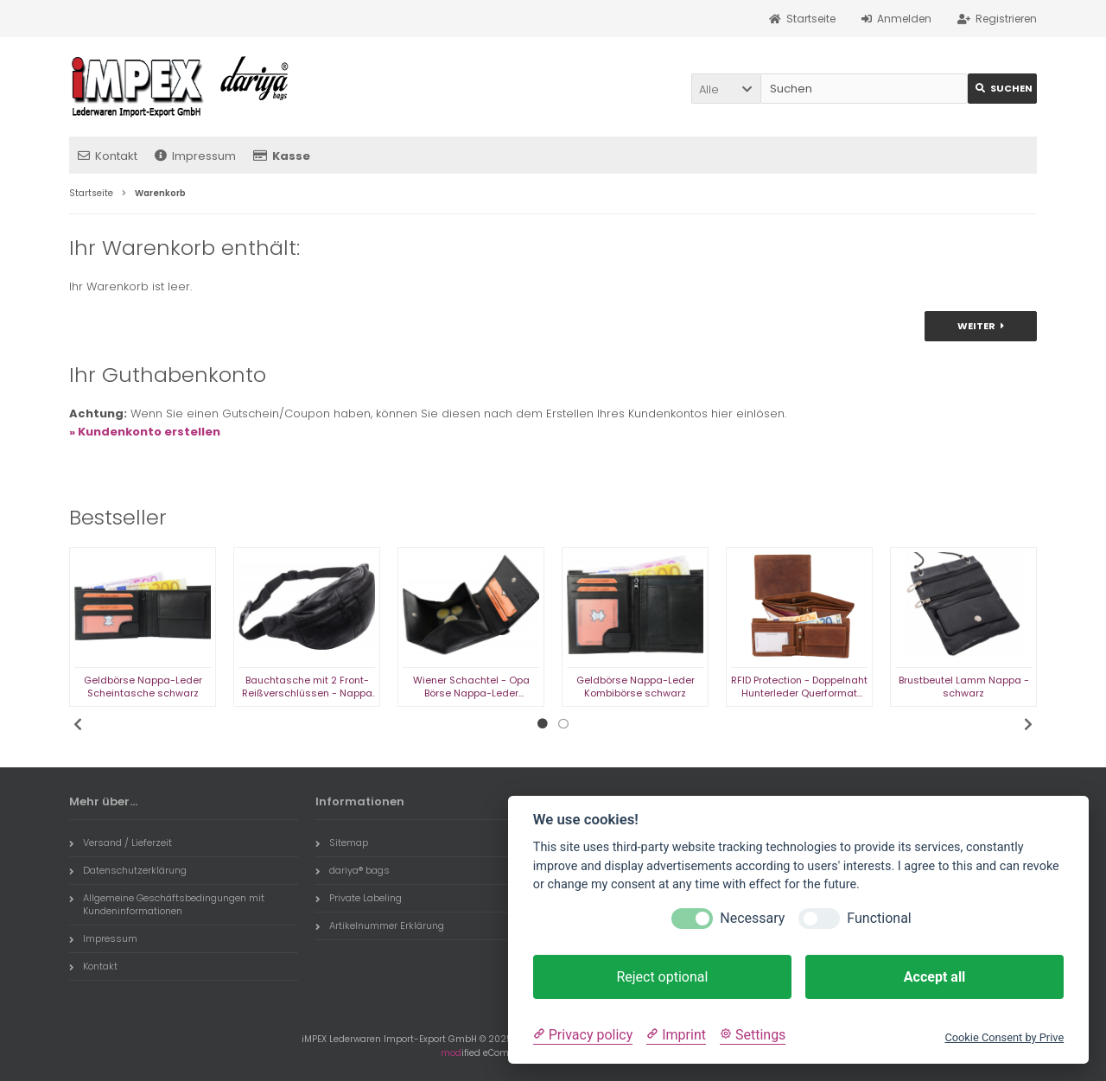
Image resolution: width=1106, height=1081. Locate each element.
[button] (725, 88)
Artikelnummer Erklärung (379, 925)
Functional (879, 918)
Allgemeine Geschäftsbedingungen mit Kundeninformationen (166, 904)
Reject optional (662, 977)
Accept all (934, 977)
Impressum (195, 156)
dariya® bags (352, 870)
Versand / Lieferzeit (120, 842)
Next (1028, 724)
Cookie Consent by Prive (1004, 1037)
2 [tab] (563, 724)
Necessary (752, 918)
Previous (77, 724)
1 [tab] (542, 724)
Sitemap (341, 842)
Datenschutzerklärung (128, 870)
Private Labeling (358, 898)
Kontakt (107, 156)
